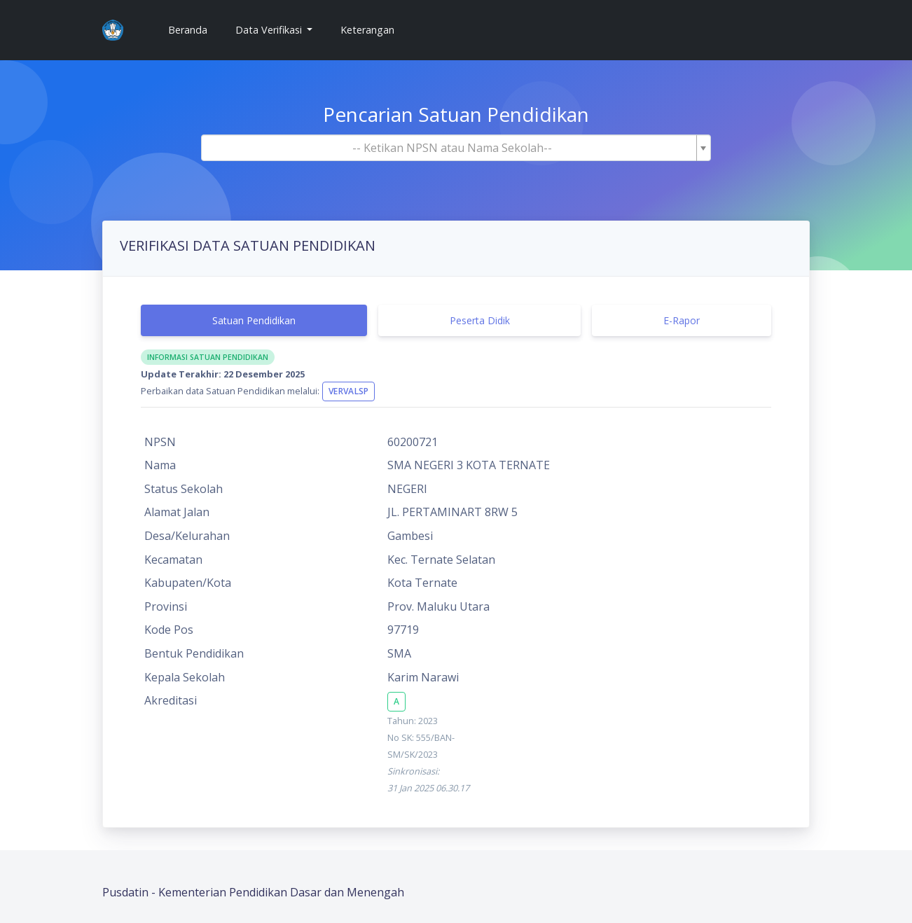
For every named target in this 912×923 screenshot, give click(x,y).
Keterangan (367, 29)
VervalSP (348, 391)
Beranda (193, 29)
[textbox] (451, 147)
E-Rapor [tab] (681, 320)
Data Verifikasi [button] (270, 29)
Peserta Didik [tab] (480, 320)
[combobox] (456, 147)
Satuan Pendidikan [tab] (254, 320)
